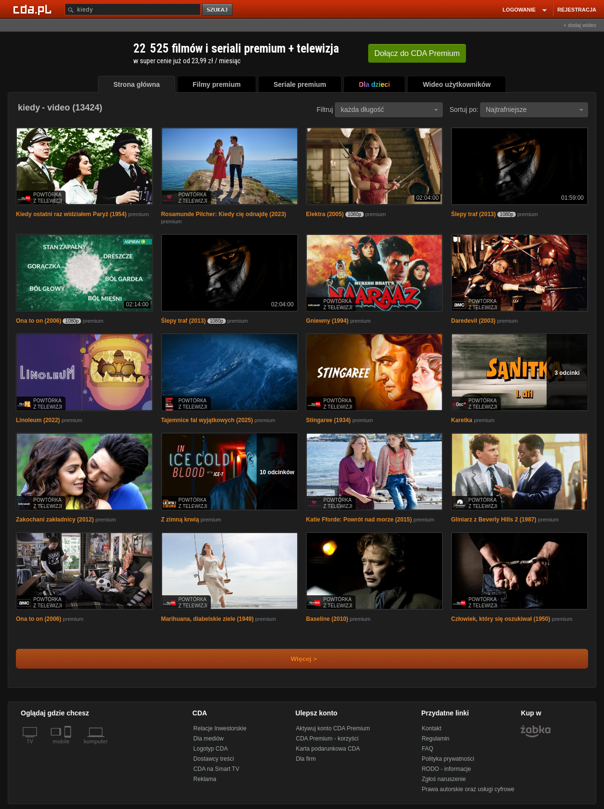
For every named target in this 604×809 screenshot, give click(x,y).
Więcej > (296, 658)
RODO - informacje (446, 769)
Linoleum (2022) (38, 420)
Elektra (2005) (324, 214)
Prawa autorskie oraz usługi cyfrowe (468, 789)
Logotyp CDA (210, 748)
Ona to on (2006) (38, 320)
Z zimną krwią (180, 519)
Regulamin (435, 738)
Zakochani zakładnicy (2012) (55, 519)
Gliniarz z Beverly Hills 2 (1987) (493, 519)
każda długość (389, 109)
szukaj (218, 9)
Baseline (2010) (327, 619)
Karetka (461, 420)
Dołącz (417, 53)
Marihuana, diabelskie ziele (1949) (207, 619)
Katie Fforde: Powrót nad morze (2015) (359, 519)
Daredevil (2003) (473, 320)
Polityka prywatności (448, 758)
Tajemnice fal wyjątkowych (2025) (207, 420)
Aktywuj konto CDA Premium (333, 728)
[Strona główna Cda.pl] (34, 9)
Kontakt (431, 728)
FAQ (427, 748)
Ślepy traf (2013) (473, 214)
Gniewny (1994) (327, 320)
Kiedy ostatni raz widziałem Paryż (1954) (71, 214)
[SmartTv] (69, 747)
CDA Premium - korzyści (327, 738)
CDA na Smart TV (216, 769)
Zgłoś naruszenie (444, 779)
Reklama (204, 779)
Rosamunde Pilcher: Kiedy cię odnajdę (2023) (223, 214)
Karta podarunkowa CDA (328, 748)
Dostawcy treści (213, 758)
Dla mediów (208, 738)
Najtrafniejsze (534, 109)
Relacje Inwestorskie (220, 728)
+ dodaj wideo (579, 25)
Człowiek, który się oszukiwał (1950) (500, 619)
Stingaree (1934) (328, 420)
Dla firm (306, 758)
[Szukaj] (133, 9)
